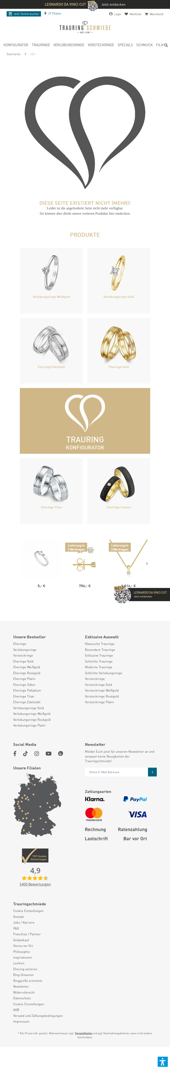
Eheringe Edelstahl (26, 702)
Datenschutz (22, 998)
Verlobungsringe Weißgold (31, 714)
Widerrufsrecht (24, 992)
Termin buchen (24, 14)
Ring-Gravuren (23, 975)
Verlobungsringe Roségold (32, 719)
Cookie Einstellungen (28, 911)
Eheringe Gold (23, 661)
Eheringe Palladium (27, 690)
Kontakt (18, 917)
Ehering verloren (25, 969)
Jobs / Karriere (24, 922)
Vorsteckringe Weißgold (102, 690)
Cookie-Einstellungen (28, 1004)
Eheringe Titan (23, 696)
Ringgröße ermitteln (27, 981)
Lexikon (18, 963)
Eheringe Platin (24, 679)
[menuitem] (16, 45)
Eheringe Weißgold (26, 667)
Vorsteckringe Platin (99, 702)
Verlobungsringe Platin (29, 725)
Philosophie (21, 952)
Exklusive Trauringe (99, 655)
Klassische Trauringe (100, 644)
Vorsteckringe (23, 655)
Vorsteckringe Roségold (102, 696)
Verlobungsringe (25, 650)
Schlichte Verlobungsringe (103, 673)
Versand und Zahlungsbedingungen (38, 1016)
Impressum (21, 1021)
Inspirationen (22, 957)
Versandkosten (83, 1033)
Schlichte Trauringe (99, 661)
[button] (163, 1062)
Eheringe (19, 644)
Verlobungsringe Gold (28, 708)
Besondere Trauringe (100, 650)
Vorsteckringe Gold (98, 684)
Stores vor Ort (23, 946)
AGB (16, 1010)
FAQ (16, 928)
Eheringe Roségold (26, 673)
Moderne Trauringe (98, 667)
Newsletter (21, 986)
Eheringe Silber (24, 684)
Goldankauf (21, 940)
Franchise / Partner (27, 934)
